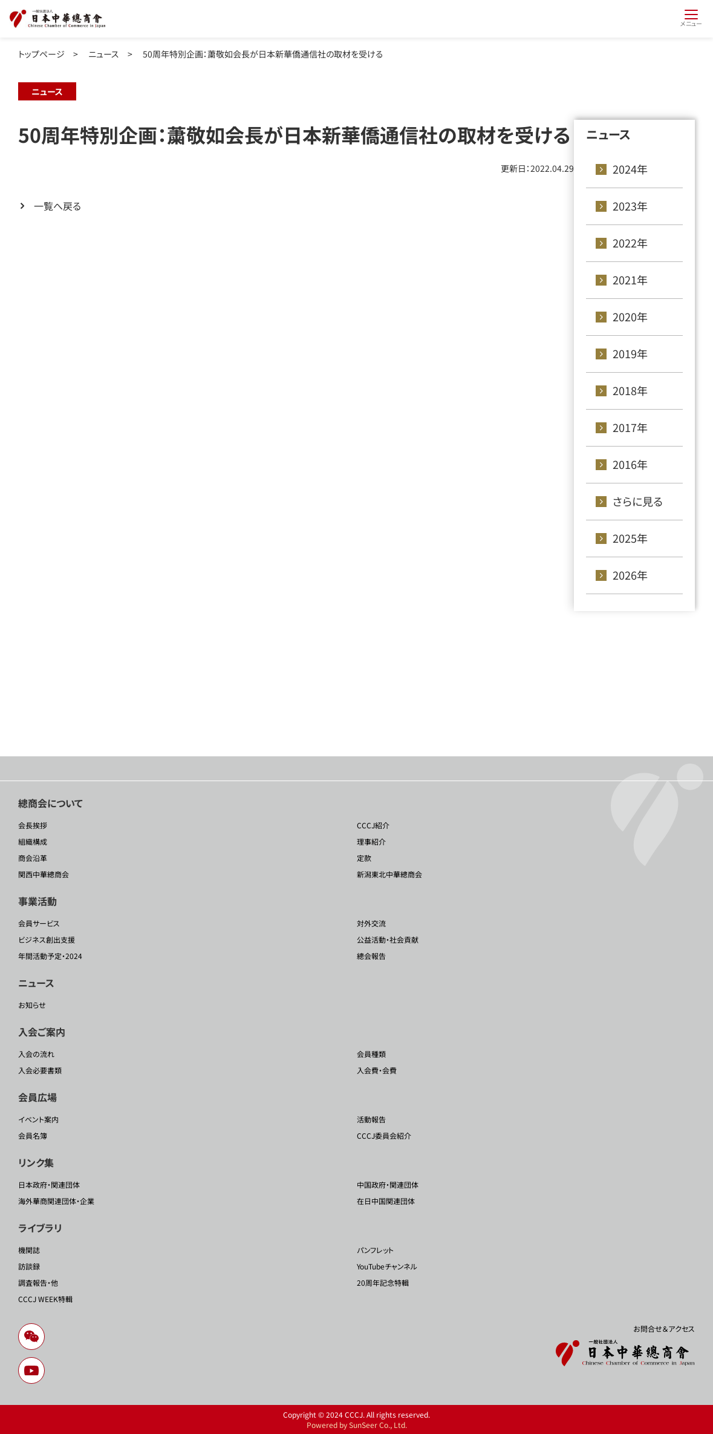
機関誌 (29, 1250)
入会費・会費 (377, 1070)
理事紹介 (371, 841)
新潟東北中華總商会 (389, 874)
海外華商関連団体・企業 (56, 1201)
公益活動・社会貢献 (387, 939)
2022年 (630, 242)
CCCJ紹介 (373, 825)
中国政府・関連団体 (387, 1184)
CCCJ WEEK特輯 (45, 1299)
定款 (364, 858)
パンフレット (375, 1250)
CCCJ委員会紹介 (384, 1135)
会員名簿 (32, 1135)
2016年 (630, 464)
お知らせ (32, 1005)
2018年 (630, 390)
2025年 (630, 538)
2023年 (630, 206)
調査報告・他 (38, 1282)
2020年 (630, 316)
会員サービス (39, 923)
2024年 (630, 169)
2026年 (630, 575)
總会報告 (371, 956)
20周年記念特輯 (383, 1282)
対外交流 (371, 923)
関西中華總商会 (43, 874)
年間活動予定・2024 (50, 956)
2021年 (630, 279)
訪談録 (29, 1266)
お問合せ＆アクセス (664, 1328)
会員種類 (371, 1054)
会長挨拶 (32, 825)
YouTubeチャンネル (387, 1266)
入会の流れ (36, 1054)
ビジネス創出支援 (46, 939)
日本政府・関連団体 (49, 1184)
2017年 (630, 427)
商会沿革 (32, 858)
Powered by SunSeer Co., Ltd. (357, 1424)
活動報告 (371, 1119)
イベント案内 (38, 1119)
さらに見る (638, 501)
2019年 (630, 353)
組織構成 (32, 841)
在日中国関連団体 (386, 1201)
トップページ (41, 54)
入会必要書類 (40, 1070)
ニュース (103, 54)
